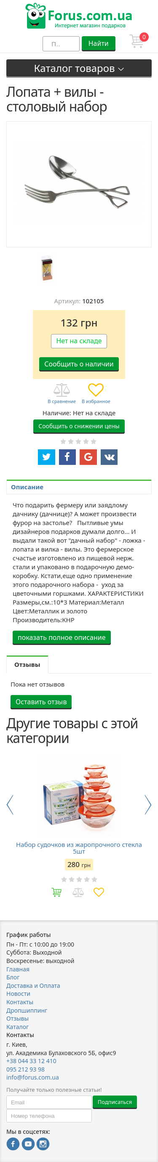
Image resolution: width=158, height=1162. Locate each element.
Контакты (19, 1002)
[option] (47, 268)
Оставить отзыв (41, 701)
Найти (98, 43)
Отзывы (17, 1018)
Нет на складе (79, 340)
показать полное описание (62, 637)
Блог (12, 977)
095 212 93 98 (25, 1069)
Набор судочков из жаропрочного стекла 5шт (79, 847)
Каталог (17, 1027)
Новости (18, 994)
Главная (17, 969)
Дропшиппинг (26, 1010)
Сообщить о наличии (78, 364)
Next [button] (148, 805)
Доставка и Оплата (33, 986)
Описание (27, 487)
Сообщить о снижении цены (78, 426)
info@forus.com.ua (32, 1077)
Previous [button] (9, 805)
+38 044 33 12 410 (31, 1061)
